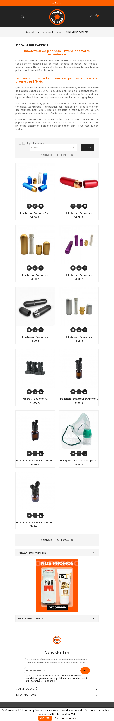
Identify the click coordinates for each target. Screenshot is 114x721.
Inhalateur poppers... (79, 275)
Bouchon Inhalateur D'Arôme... (79, 399)
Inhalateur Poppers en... (35, 213)
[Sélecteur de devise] (57, 2)
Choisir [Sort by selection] (53, 148)
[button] (91, 17)
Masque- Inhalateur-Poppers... (79, 461)
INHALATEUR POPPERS (32, 554)
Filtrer (87, 147)
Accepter (45, 718)
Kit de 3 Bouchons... (35, 399)
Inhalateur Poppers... (79, 213)
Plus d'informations (66, 718)
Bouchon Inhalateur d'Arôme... (35, 461)
